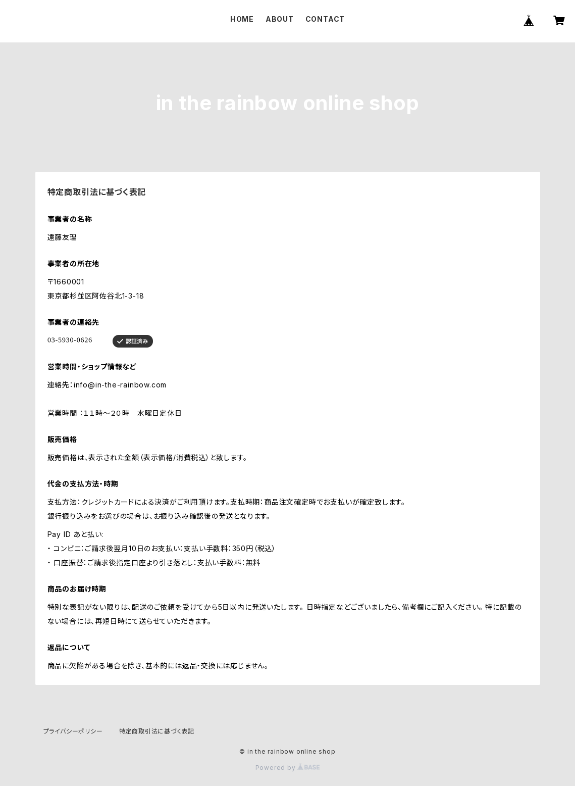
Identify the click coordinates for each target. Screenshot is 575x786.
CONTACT (325, 19)
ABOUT (280, 19)
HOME (242, 19)
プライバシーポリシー (73, 731)
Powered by (287, 767)
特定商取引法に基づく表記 (157, 731)
